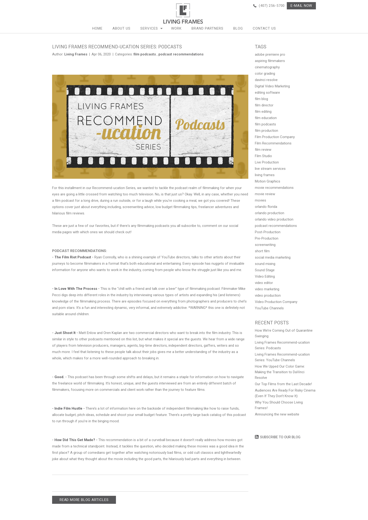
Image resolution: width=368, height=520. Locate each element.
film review (263, 149)
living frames (265, 175)
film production (266, 130)
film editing (263, 111)
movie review (265, 194)
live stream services (270, 169)
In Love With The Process (75, 289)
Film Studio (263, 156)
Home (97, 28)
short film (262, 251)
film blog (261, 99)
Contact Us (264, 28)
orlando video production (274, 219)
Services (149, 28)
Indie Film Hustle (68, 408)
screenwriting (265, 245)
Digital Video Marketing (272, 86)
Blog (238, 28)
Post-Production (267, 232)
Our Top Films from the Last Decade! (283, 384)
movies (260, 200)
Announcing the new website (277, 414)
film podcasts (145, 54)
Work (176, 28)
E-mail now (301, 6)
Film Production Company (275, 137)
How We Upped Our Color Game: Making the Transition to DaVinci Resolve (280, 372)
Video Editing (265, 276)
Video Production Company (276, 302)
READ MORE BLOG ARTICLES (84, 500)
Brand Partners (207, 28)
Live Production (267, 162)
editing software (267, 92)
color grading (265, 73)
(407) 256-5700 (272, 6)
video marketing (267, 289)
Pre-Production (266, 238)
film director (264, 105)
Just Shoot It (65, 333)
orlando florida (266, 207)
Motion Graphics (267, 181)
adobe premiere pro (270, 54)
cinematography (267, 67)
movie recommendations (274, 188)
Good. (59, 377)
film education (266, 118)
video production (268, 295)
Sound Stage (265, 270)
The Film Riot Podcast (72, 257)
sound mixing (265, 264)
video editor (264, 283)
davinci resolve (266, 80)
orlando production (269, 213)
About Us (121, 28)
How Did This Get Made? (75, 440)
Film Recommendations (273, 143)
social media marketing (273, 257)
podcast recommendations (180, 54)
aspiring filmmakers (270, 61)
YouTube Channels (269, 308)
